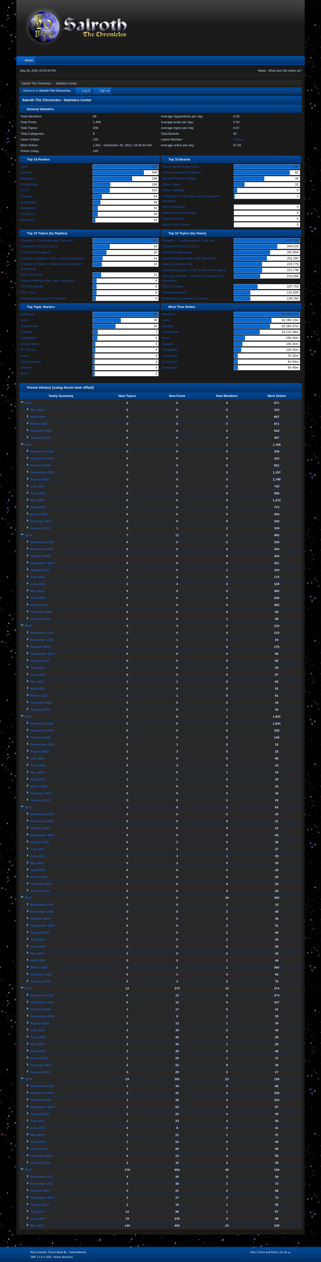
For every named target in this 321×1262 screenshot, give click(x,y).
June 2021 (37, 856)
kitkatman (27, 178)
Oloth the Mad (31, 361)
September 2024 (42, 563)
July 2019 (37, 1030)
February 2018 (41, 1156)
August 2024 (39, 570)
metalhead (169, 355)
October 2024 (40, 556)
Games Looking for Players (181, 172)
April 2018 (37, 1142)
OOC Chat (28, 292)
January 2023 (40, 709)
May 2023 (37, 681)
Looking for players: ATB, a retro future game (52, 258)
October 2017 (40, 1190)
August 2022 (39, 751)
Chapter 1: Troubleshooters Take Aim (47, 240)
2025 (28, 444)
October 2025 (40, 465)
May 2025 (37, 500)
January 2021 (40, 891)
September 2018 (42, 1107)
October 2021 (40, 828)
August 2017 (39, 1204)
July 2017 (37, 1211)
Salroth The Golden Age (179, 213)
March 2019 (39, 1058)
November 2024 (42, 549)
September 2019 (42, 1016)
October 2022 (40, 737)
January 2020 (40, 981)
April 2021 (37, 870)
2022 (28, 716)
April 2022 (37, 779)
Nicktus (238, 139)
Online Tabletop (173, 190)
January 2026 (40, 438)
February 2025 (41, 521)
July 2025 (37, 486)
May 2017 (37, 1225)
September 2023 (42, 654)
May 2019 (37, 1044)
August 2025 (39, 479)
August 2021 (39, 842)
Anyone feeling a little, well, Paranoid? (48, 280)
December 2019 (42, 995)
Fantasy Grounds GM (177, 264)
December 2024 (42, 542)
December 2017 (42, 1177)
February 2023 (41, 702)
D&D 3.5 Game (31, 274)
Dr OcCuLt (28, 214)
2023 (28, 626)
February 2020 (41, 974)
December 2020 (42, 904)
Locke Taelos (30, 344)
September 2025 (42, 472)
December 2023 (42, 633)
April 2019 (37, 1051)
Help (253, 1252)
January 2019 (40, 1072)
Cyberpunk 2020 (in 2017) (39, 246)
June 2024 (37, 584)
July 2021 (37, 849)
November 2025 (42, 458)
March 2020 (39, 967)
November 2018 (42, 1093)
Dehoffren (28, 220)
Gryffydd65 (28, 202)
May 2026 (37, 410)
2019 (28, 988)
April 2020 (37, 960)
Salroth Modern (173, 218)
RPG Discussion (173, 207)
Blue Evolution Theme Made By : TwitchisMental (58, 1252)
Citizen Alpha (171, 184)
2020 (28, 897)
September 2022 (42, 744)
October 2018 (40, 1100)
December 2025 (42, 451)
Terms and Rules (268, 1252)
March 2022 (39, 786)
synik (24, 166)
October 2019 (40, 1009)
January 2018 (40, 1163)
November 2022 (42, 730)
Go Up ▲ (285, 1252)
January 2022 (40, 800)
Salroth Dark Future (176, 224)
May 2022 (37, 772)
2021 (28, 807)
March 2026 (39, 424)
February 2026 (41, 431)
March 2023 (39, 695)
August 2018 (39, 1114)
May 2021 (37, 863)
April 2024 (37, 598)
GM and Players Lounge (179, 178)
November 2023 (42, 640)
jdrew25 (26, 172)
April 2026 (37, 417)
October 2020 (40, 918)
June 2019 (37, 1037)
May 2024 (37, 591)
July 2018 (37, 1121)
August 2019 (39, 1023)
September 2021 (42, 835)
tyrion (25, 190)
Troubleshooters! (174, 292)
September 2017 (42, 1197)
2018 (28, 1079)
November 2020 (42, 911)
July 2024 (37, 577)
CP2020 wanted (32, 286)
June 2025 (37, 493)
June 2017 (37, 1218)
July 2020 (37, 939)
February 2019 (41, 1065)
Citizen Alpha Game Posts (180, 166)
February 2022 (41, 793)
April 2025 (37, 507)
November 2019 (42, 1002)
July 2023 (37, 667)
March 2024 (39, 605)
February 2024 (41, 612)
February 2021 (41, 884)
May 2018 (37, 1135)
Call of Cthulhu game (35, 252)
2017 (28, 1170)
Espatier (26, 196)
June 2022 (37, 765)
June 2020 (37, 946)
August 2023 (39, 661)
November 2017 (42, 1184)
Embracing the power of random (43, 298)
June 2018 (37, 1128)
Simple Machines (63, 1257)
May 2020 (37, 953)
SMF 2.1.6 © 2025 (41, 1257)
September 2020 (42, 925)
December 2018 (42, 1086)
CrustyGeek (29, 184)
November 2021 (42, 821)
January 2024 (40, 619)
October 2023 (40, 647)
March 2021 (39, 877)
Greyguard (28, 208)
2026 (28, 403)
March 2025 (39, 514)
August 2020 (39, 932)
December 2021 (42, 814)
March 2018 (39, 1149)
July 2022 (37, 758)
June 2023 (37, 674)
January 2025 (40, 528)
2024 (28, 535)
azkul (24, 355)
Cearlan (26, 367)
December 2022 (42, 723)
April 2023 (37, 688)
